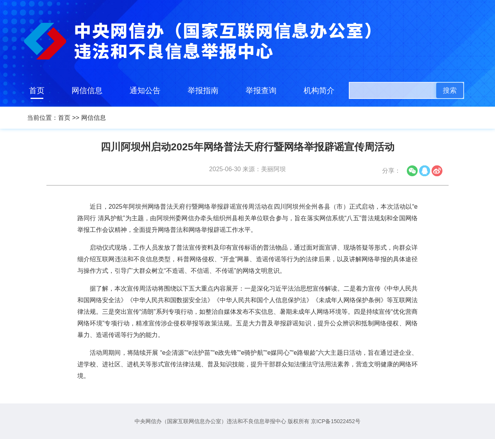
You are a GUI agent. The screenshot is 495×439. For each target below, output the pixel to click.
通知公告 (145, 90)
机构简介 (319, 90)
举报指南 (203, 90)
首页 (36, 90)
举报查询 (261, 90)
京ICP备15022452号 (335, 421)
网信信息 (87, 90)
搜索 (450, 90)
